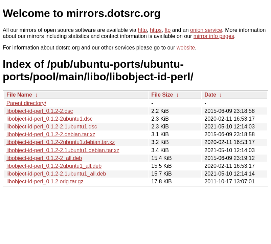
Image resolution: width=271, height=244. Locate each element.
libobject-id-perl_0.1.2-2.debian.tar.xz (50, 134)
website (186, 47)
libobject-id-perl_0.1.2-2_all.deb (44, 158)
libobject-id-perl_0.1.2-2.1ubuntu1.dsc (51, 126)
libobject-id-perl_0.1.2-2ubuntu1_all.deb (53, 166)
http (142, 30)
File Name (19, 95)
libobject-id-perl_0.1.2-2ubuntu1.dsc (49, 119)
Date (210, 95)
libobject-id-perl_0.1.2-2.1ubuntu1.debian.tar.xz (62, 150)
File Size (162, 95)
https (156, 30)
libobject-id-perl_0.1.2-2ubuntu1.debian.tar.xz (60, 142)
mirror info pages (214, 36)
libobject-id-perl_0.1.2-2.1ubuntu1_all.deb (56, 174)
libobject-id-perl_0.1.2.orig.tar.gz (45, 181)
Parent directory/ (26, 103)
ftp (167, 30)
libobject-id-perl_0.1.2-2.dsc (39, 111)
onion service (206, 30)
